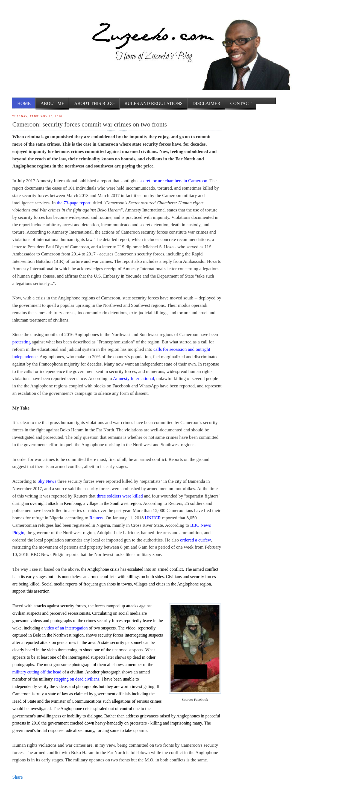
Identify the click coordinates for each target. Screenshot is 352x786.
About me (52, 103)
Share (17, 777)
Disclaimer (206, 103)
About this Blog (94, 103)
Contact (240, 103)
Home (24, 103)
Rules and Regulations (154, 103)
